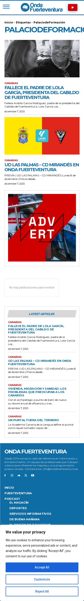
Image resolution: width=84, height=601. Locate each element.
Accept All (42, 567)
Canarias (11, 83)
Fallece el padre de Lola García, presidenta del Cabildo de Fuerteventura (41, 92)
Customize (42, 579)
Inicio (8, 22)
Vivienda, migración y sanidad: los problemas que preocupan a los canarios (37, 392)
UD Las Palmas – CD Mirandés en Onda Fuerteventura (41, 167)
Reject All (42, 591)
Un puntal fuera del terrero (33, 420)
